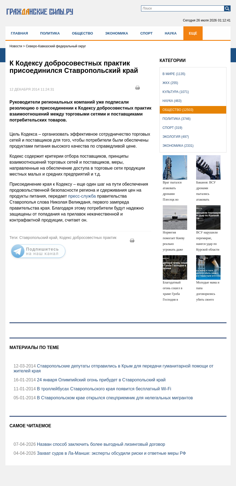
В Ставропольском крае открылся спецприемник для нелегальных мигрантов (114, 397)
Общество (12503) (177, 110)
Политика (50, 33)
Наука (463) (171, 101)
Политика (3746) (176, 119)
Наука (171, 33)
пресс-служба (82, 196)
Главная (19, 33)
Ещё (193, 33)
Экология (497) (175, 137)
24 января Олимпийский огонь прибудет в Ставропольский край (101, 380)
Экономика (116, 33)
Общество (82, 33)
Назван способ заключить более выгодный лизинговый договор (100, 444)
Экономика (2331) (177, 146)
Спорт (146, 33)
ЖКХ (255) (170, 83)
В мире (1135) (173, 74)
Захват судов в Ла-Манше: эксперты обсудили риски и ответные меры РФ (111, 453)
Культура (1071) (175, 92)
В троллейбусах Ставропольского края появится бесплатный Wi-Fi (103, 389)
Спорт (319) (172, 128)
